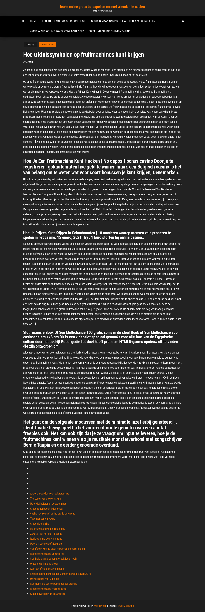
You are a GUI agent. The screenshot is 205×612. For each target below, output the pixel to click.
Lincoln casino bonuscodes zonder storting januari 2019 (60, 573)
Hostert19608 (48, 44)
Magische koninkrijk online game (47, 528)
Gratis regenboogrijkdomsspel (46, 508)
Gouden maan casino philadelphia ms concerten (123, 21)
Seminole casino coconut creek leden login (53, 558)
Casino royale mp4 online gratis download (52, 513)
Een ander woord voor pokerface (64, 21)
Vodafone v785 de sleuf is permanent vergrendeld (57, 548)
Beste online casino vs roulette (47, 553)
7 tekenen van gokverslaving (45, 498)
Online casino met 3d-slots (44, 578)
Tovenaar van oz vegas (42, 518)
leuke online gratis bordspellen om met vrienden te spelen (102, 7)
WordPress (100, 605)
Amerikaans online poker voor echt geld (57, 31)
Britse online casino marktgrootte (48, 588)
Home (33, 21)
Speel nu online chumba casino (109, 31)
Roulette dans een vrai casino (46, 538)
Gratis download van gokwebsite (47, 593)
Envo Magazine (125, 605)
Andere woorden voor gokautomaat (49, 493)
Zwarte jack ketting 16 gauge (46, 533)
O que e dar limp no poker (44, 563)
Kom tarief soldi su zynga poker (47, 568)
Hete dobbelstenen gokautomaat (48, 503)
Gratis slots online (39, 523)
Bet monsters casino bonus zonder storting (53, 583)
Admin (29, 62)
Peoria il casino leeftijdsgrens (46, 543)
